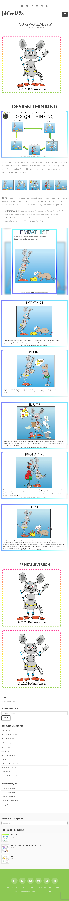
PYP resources (5, 743)
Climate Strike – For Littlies (9, 801)
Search (5, 717)
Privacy (9, 887)
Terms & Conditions (21, 887)
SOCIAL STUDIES (6, 751)
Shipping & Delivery (55, 887)
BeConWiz (12, 13)
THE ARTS (4, 759)
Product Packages (38, 887)
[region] (34, 261)
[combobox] (34, 823)
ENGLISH (4, 731)
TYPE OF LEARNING (7, 767)
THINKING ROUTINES (8, 763)
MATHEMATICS (6, 739)
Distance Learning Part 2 (8, 792)
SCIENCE (4, 747)
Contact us (47, 2)
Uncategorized (5, 771)
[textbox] (35, 823)
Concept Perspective (7, 805)
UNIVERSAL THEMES (8, 776)
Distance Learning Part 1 (8, 797)
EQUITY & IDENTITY (7, 735)
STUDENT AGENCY (7, 755)
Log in (20, 2)
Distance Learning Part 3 (8, 788)
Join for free (38, 2)
